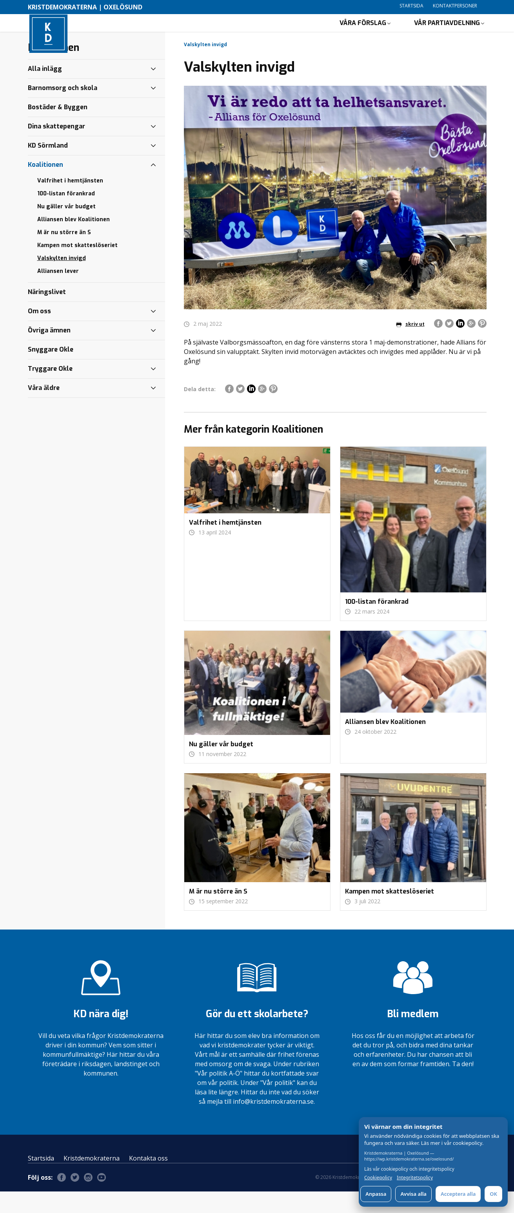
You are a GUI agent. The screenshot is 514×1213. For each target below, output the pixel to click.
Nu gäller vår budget (66, 228)
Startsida (411, 5)
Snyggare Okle (50, 371)
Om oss (39, 333)
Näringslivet (47, 313)
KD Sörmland (48, 167)
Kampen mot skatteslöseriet (77, 267)
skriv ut (410, 345)
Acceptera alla (458, 1193)
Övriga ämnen (49, 352)
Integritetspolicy (415, 1178)
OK (493, 1193)
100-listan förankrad (66, 215)
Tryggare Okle (50, 390)
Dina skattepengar (56, 148)
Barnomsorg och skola (62, 109)
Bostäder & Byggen (57, 129)
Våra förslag (363, 33)
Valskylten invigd (61, 279)
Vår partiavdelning (447, 33)
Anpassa (375, 1193)
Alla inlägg (45, 90)
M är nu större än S (64, 254)
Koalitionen (45, 186)
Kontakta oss (148, 1179)
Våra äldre (44, 409)
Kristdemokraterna (92, 1179)
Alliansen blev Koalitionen (73, 241)
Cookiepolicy (378, 1178)
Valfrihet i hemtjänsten (70, 202)
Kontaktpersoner (455, 5)
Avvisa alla (413, 1193)
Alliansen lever (58, 292)
